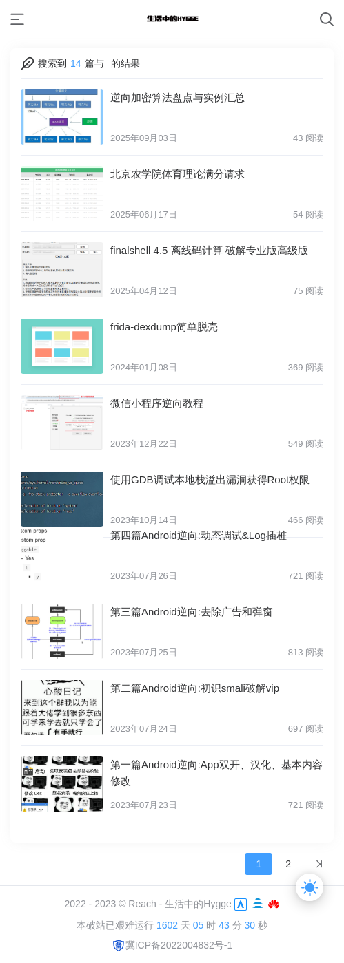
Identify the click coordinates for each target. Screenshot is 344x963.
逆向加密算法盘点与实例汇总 (177, 97)
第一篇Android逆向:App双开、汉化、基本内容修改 (216, 777)
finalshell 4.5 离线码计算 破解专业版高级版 (209, 250)
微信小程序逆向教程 (156, 403)
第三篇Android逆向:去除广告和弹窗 (191, 616)
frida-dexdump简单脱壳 (164, 326)
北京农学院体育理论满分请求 (177, 174)
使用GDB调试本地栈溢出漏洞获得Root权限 (210, 479)
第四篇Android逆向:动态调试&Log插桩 (198, 539)
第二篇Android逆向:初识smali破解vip (194, 692)
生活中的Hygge (198, 903)
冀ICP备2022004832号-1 (172, 945)
